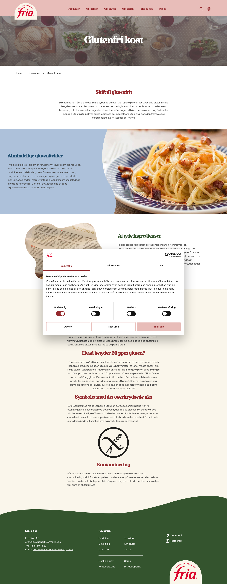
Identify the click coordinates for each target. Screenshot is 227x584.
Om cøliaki (128, 8)
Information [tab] (113, 265)
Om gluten (110, 8)
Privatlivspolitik (132, 567)
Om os (162, 8)
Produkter (74, 8)
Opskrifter (92, 8)
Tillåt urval (113, 326)
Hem (19, 73)
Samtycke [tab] (66, 266)
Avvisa (68, 326)
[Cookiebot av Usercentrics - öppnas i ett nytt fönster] (167, 255)
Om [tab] (161, 265)
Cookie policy (106, 561)
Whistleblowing (107, 567)
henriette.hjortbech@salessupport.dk (53, 549)
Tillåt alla (159, 326)
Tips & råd (146, 8)
